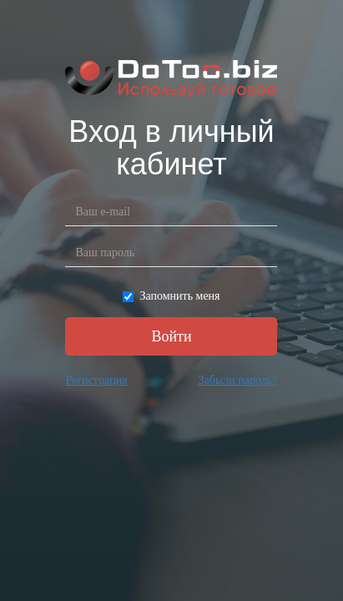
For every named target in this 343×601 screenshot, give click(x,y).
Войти (171, 336)
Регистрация (96, 380)
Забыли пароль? (238, 380)
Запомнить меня (171, 296)
